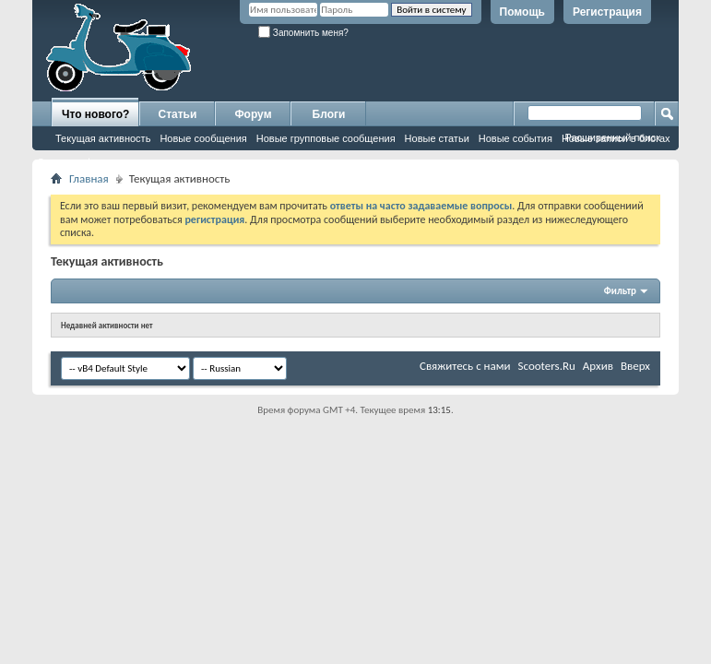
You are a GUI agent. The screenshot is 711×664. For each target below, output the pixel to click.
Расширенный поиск (612, 137)
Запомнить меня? (303, 33)
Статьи (178, 114)
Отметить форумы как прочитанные (121, 162)
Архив (598, 366)
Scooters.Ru (546, 366)
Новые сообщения (203, 138)
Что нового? (95, 114)
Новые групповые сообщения (326, 138)
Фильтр (620, 291)
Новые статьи (437, 138)
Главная (89, 178)
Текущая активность (102, 138)
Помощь (522, 12)
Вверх (635, 366)
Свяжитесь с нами (465, 366)
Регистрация (607, 12)
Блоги (329, 114)
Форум (252, 114)
